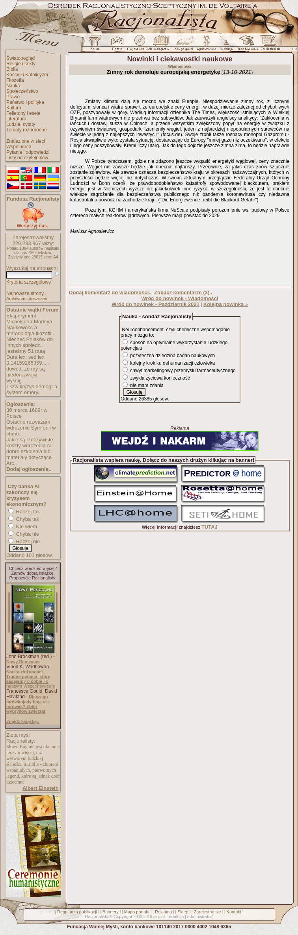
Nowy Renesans (22, 661)
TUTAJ (209, 527)
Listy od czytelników (27, 157)
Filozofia (15, 80)
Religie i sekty (20, 63)
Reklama (163, 911)
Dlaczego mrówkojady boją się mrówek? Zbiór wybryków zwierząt (27, 704)
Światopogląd (20, 58)
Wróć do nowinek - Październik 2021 (155, 304)
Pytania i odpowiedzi (27, 152)
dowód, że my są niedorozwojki (25, 372)
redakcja (176, 916)
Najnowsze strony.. (26, 293)
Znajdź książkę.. (22, 721)
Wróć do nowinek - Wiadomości (179, 298)
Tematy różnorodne (26, 130)
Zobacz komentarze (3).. (183, 292)
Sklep (182, 911)
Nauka (13, 86)
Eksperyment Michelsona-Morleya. (30, 319)
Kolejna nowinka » (225, 304)
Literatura (16, 119)
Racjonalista (96, 916)
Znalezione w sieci (25, 141)
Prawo (13, 97)
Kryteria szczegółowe (28, 282)
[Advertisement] (180, 258)
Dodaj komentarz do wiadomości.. (110, 292)
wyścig (14, 381)
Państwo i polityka (25, 102)
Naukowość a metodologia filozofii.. (30, 330)
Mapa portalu (136, 911)
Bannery (110, 911)
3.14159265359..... (27, 363)
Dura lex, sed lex (25, 357)
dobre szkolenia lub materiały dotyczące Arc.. (29, 457)
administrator (199, 916)
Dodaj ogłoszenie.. (28, 469)
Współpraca (18, 146)
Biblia (12, 69)
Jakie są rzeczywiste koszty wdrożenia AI (29, 442)
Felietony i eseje (23, 113)
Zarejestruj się (207, 911)
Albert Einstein (40, 788)
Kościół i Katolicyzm (27, 74)
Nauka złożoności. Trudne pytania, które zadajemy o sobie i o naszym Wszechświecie (30, 678)
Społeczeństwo (22, 91)
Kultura (13, 108)
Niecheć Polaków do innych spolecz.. (29, 342)
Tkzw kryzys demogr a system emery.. (31, 389)
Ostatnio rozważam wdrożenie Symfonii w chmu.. (31, 428)
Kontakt (234, 911)
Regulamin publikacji (77, 911)
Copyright (123, 916)
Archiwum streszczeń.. (28, 298)
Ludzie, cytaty (20, 124)
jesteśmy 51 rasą (25, 351)
